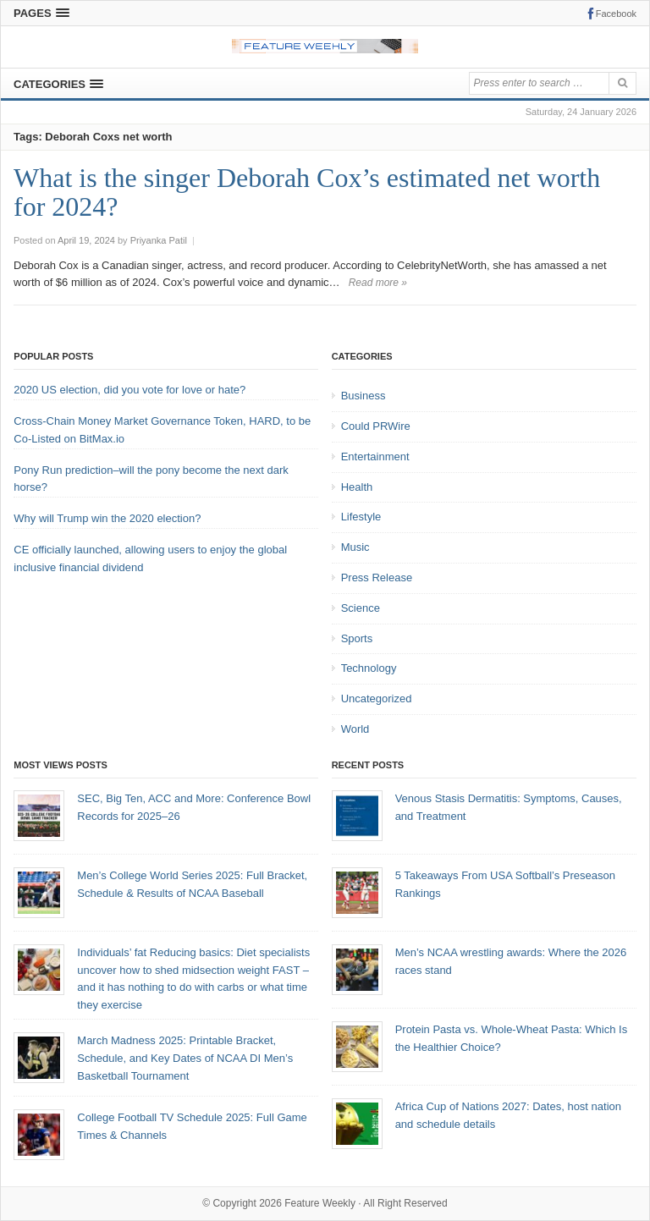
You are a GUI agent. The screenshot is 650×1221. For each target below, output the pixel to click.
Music (355, 547)
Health (357, 487)
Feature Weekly (319, 1203)
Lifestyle (361, 516)
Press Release (377, 577)
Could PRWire (375, 426)
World (355, 729)
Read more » (378, 283)
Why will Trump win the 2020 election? (107, 518)
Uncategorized (376, 698)
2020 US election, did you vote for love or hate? (129, 389)
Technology (369, 668)
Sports (357, 638)
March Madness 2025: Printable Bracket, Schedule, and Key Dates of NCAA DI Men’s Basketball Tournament (185, 1058)
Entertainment (375, 456)
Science (360, 608)
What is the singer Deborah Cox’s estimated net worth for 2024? (307, 192)
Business (363, 395)
